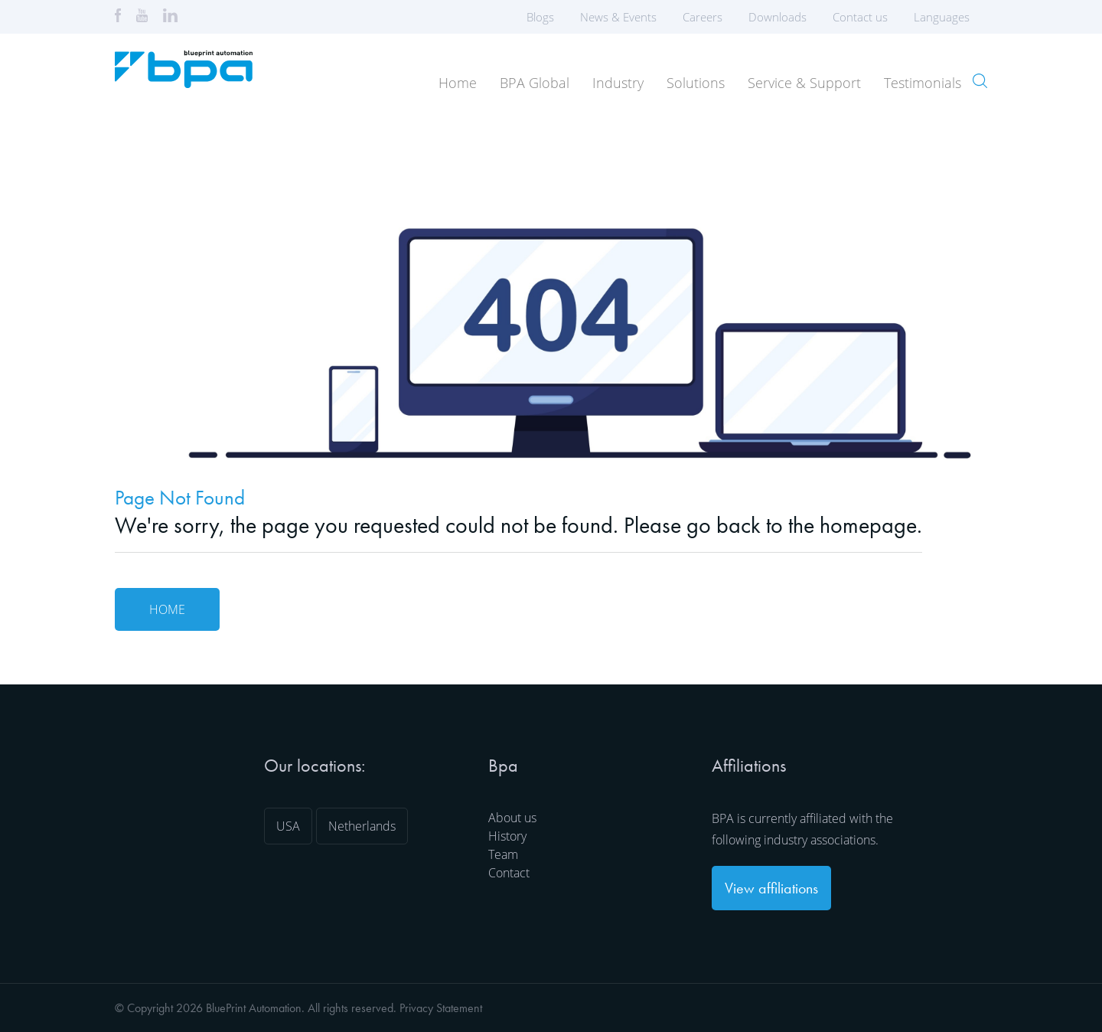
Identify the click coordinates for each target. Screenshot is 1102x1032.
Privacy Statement (440, 1008)
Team (503, 854)
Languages (947, 17)
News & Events (618, 17)
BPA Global (534, 82)
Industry (618, 82)
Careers (702, 17)
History (507, 836)
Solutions (696, 82)
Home (458, 82)
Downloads (777, 17)
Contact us (860, 17)
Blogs (540, 17)
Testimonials (922, 82)
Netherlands (362, 826)
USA (288, 826)
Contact (509, 872)
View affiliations (771, 888)
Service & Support (804, 82)
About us (512, 817)
